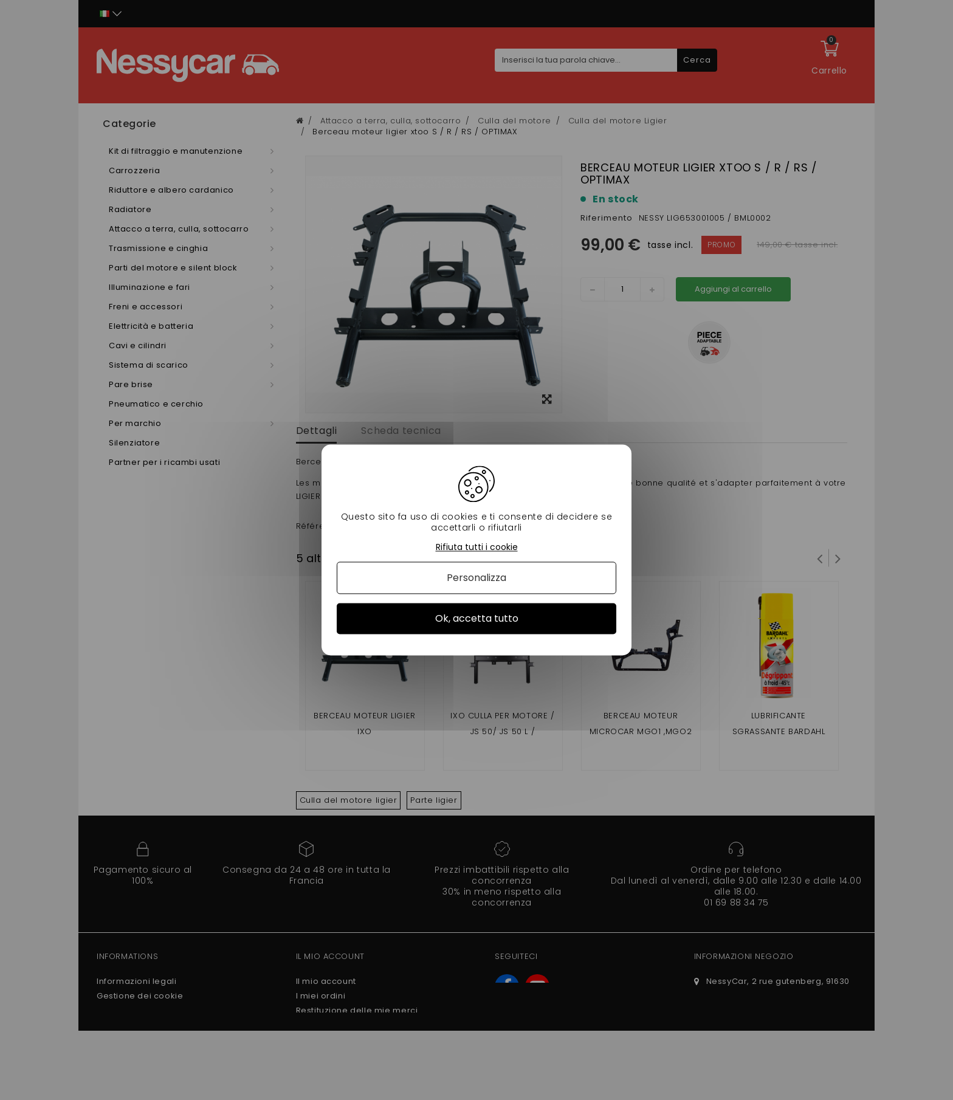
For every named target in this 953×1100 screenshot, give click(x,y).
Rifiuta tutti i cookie (477, 547)
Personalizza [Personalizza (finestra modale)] (476, 578)
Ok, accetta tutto (476, 618)
